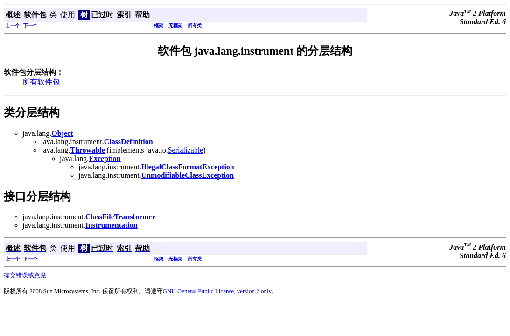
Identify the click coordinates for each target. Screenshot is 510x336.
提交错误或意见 (25, 275)
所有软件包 (41, 82)
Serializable (185, 150)
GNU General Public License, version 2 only (217, 290)
